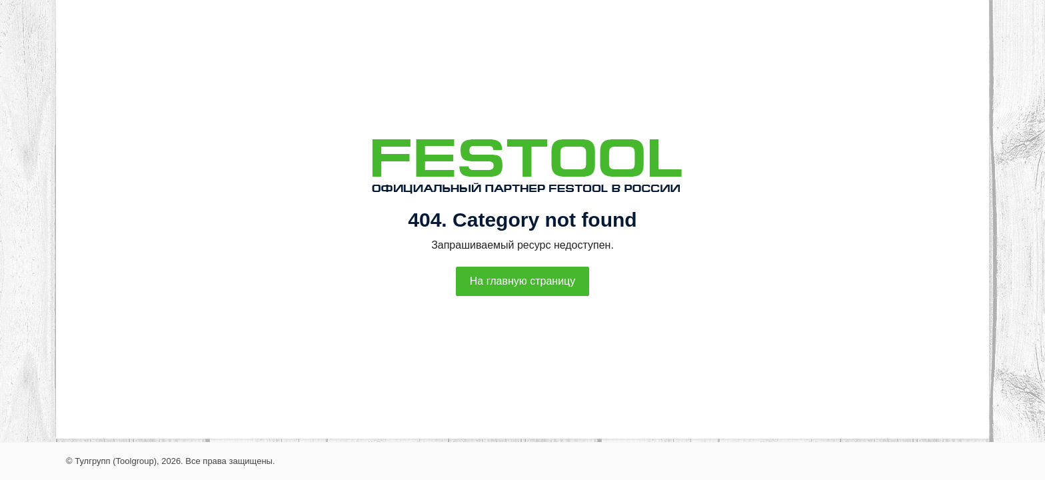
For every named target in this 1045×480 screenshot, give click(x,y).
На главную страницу (522, 281)
